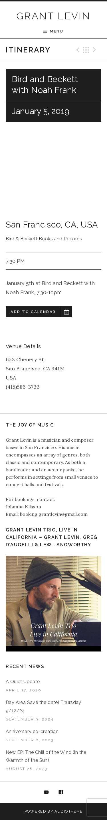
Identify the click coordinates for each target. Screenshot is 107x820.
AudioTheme (68, 811)
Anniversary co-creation (32, 731)
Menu (56, 31)
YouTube (46, 792)
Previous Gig (77, 50)
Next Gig (95, 50)
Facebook (61, 792)
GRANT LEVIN (53, 16)
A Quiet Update (23, 681)
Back (86, 50)
